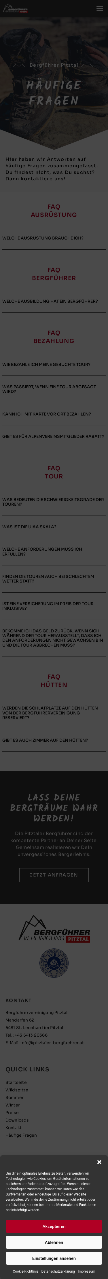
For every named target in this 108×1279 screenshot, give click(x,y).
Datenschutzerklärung (58, 1271)
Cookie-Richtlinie (25, 1271)
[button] (99, 1162)
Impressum (86, 1271)
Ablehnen (54, 1242)
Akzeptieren (53, 1226)
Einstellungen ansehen (54, 1258)
